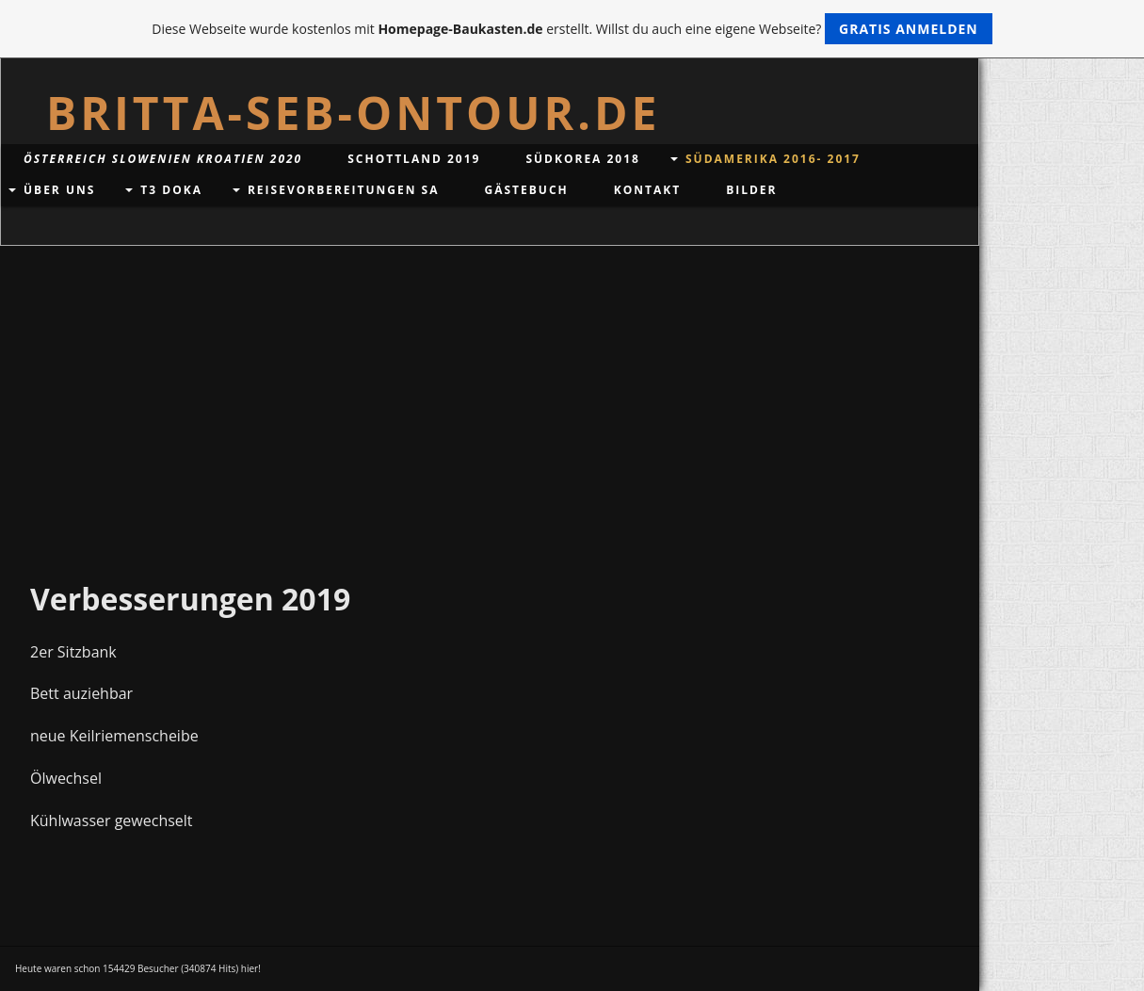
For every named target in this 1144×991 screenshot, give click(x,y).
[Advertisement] (489, 387)
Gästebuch (527, 190)
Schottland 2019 (413, 159)
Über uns (59, 190)
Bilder (751, 190)
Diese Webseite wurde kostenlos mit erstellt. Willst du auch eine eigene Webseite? (572, 28)
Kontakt (647, 190)
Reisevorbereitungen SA (344, 190)
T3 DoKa (171, 190)
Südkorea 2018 (582, 159)
